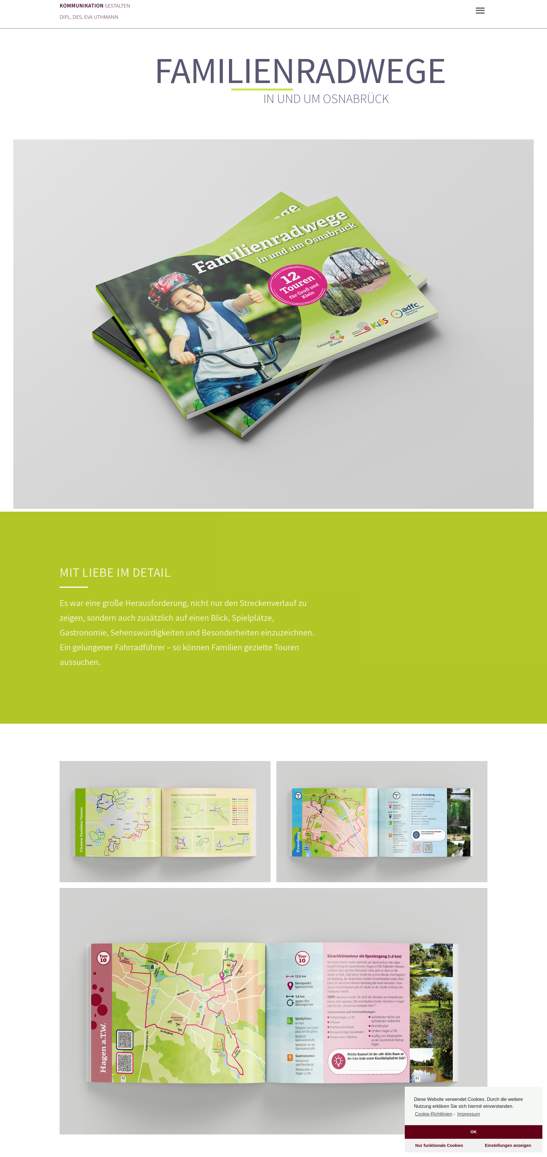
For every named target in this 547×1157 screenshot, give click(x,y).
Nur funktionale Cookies (439, 1145)
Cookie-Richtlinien (433, 1114)
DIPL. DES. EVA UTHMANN (89, 16)
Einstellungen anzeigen (508, 1145)
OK (473, 1132)
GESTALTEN (95, 5)
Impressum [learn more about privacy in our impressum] (468, 1114)
